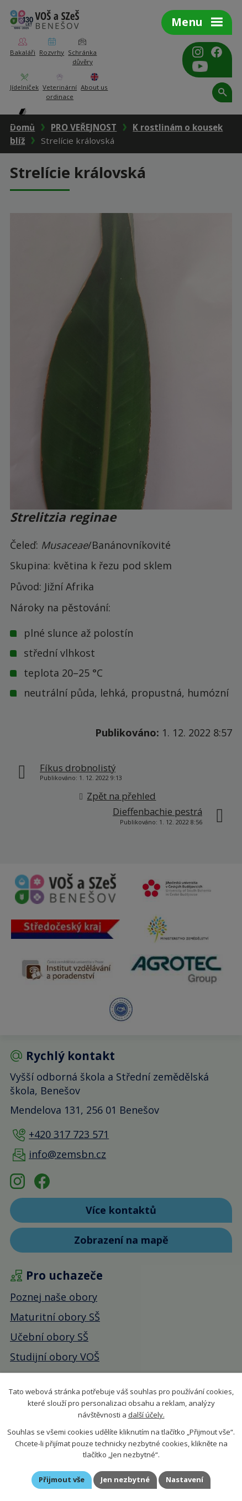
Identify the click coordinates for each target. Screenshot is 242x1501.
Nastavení (184, 1479)
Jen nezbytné (125, 1479)
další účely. (146, 1414)
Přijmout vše (62, 1479)
